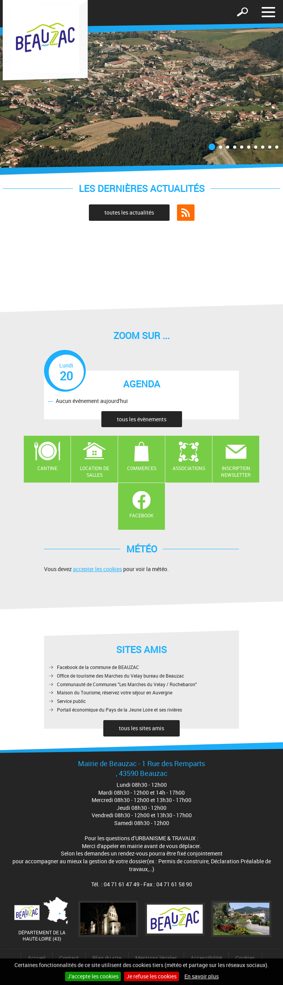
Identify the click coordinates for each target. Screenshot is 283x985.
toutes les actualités (129, 212)
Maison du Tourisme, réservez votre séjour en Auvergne (114, 692)
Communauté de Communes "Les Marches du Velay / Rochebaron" (127, 684)
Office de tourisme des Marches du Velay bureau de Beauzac (120, 676)
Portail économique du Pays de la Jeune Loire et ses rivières (119, 709)
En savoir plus (201, 976)
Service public (71, 701)
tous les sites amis (141, 728)
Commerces (141, 468)
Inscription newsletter (236, 471)
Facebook (141, 515)
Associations (189, 468)
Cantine (47, 468)
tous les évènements (141, 419)
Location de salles (94, 471)
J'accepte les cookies (93, 976)
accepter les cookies (97, 569)
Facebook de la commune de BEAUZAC (98, 667)
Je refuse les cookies (151, 976)
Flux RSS (186, 212)
